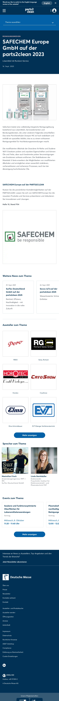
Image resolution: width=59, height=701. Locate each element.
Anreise (5, 621)
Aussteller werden (9, 612)
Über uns (6, 585)
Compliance (7, 648)
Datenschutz (7, 635)
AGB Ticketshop (8, 644)
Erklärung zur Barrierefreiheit (13, 652)
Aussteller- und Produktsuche (13, 608)
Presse (5, 590)
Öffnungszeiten (8, 617)
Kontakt (5, 602)
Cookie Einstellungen (10, 656)
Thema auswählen (12, 22)
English (47, 3)
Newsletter (6, 594)
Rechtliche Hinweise (10, 640)
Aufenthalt (6, 625)
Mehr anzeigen (29, 435)
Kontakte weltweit (9, 598)
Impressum (6, 631)
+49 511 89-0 (13, 679)
